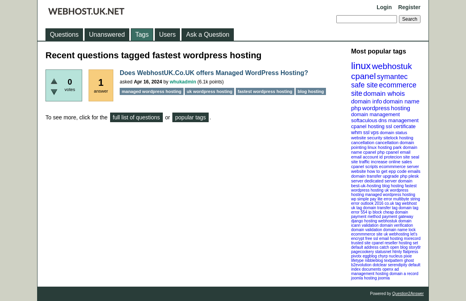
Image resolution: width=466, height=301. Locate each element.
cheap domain (395, 212)
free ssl (371, 238)
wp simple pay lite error (371, 199)
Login (384, 7)
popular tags (190, 117)
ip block (375, 212)
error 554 (359, 212)
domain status (393, 132)
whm (356, 132)
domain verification (396, 225)
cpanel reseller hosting (392, 243)
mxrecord (412, 238)
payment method (366, 216)
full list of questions (136, 117)
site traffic (360, 161)
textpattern (393, 260)
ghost (409, 260)
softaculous (364, 120)
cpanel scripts (364, 166)
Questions (64, 34)
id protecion (390, 156)
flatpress (410, 252)
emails (414, 171)
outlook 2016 (372, 203)
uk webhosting (396, 234)
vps (375, 132)
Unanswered (107, 34)
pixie (408, 256)
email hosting (391, 238)
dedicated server (380, 180)
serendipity (397, 265)
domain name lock (399, 230)
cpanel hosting (368, 126)
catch (384, 247)
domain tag (408, 208)
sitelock (390, 137)
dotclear (380, 265)
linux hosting (379, 147)
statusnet (383, 252)
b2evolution (361, 265)
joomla (383, 278)
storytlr (415, 247)
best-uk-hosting (366, 185)
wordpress (376, 108)
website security (366, 137)
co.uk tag (393, 203)
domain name (401, 101)
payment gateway (397, 216)
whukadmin (183, 82)
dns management (399, 120)
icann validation (365, 225)
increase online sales (391, 161)
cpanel (363, 76)
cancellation (387, 142)
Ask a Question (207, 34)
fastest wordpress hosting (265, 91)
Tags (142, 34)
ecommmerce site (367, 234)
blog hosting (393, 186)
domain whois (384, 93)
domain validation (366, 230)
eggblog (370, 256)
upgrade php (395, 176)
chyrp (382, 256)
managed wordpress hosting (390, 194)
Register (409, 7)
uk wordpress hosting (209, 91)
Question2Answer (408, 293)
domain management (375, 114)
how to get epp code (387, 171)
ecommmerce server (399, 166)
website (358, 171)
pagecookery (362, 252)
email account (364, 156)
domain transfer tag (380, 208)
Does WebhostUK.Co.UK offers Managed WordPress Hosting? (214, 72)
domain (405, 180)
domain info (366, 101)
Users (167, 34)
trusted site (361, 243)
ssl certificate (401, 126)
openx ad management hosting (375, 271)
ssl (366, 132)
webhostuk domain (394, 221)
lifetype (357, 260)
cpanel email (398, 152)
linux (361, 65)
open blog (399, 247)
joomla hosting (364, 278)
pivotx (356, 256)
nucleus (396, 256)
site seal (411, 156)
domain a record (403, 273)
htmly (397, 252)
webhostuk (392, 66)
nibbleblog (374, 260)
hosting (400, 108)
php (356, 108)
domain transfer (366, 176)
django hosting (364, 221)
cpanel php (374, 152)
